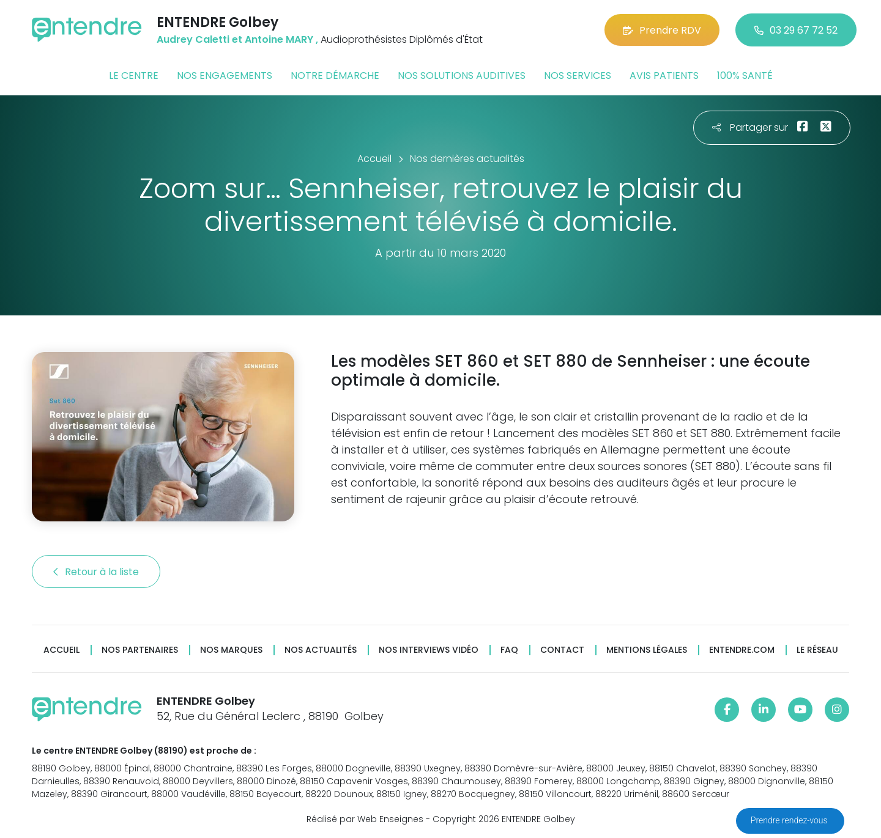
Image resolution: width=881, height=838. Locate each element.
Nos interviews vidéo (428, 650)
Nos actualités (320, 650)
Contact (562, 650)
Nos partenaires (140, 650)
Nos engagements (224, 75)
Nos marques (231, 650)
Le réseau (817, 650)
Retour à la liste (96, 572)
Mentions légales (646, 650)
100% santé (745, 75)
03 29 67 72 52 (796, 30)
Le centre (133, 75)
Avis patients (664, 75)
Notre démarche (335, 75)
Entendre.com (742, 650)
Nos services (577, 75)
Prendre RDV (662, 30)
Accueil (61, 650)
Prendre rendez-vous (790, 820)
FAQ (509, 650)
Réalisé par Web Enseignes (365, 819)
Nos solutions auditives (462, 75)
